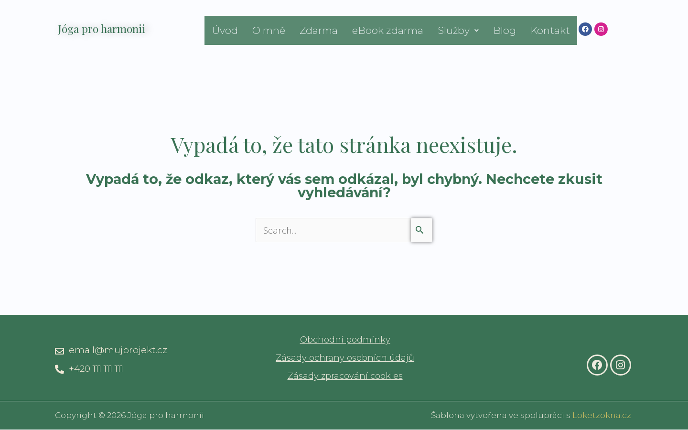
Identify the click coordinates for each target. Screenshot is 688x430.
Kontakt (550, 30)
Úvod (225, 30)
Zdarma (319, 30)
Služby (458, 30)
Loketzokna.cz (601, 415)
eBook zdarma (387, 30)
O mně (268, 30)
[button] (458, 30)
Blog (504, 30)
